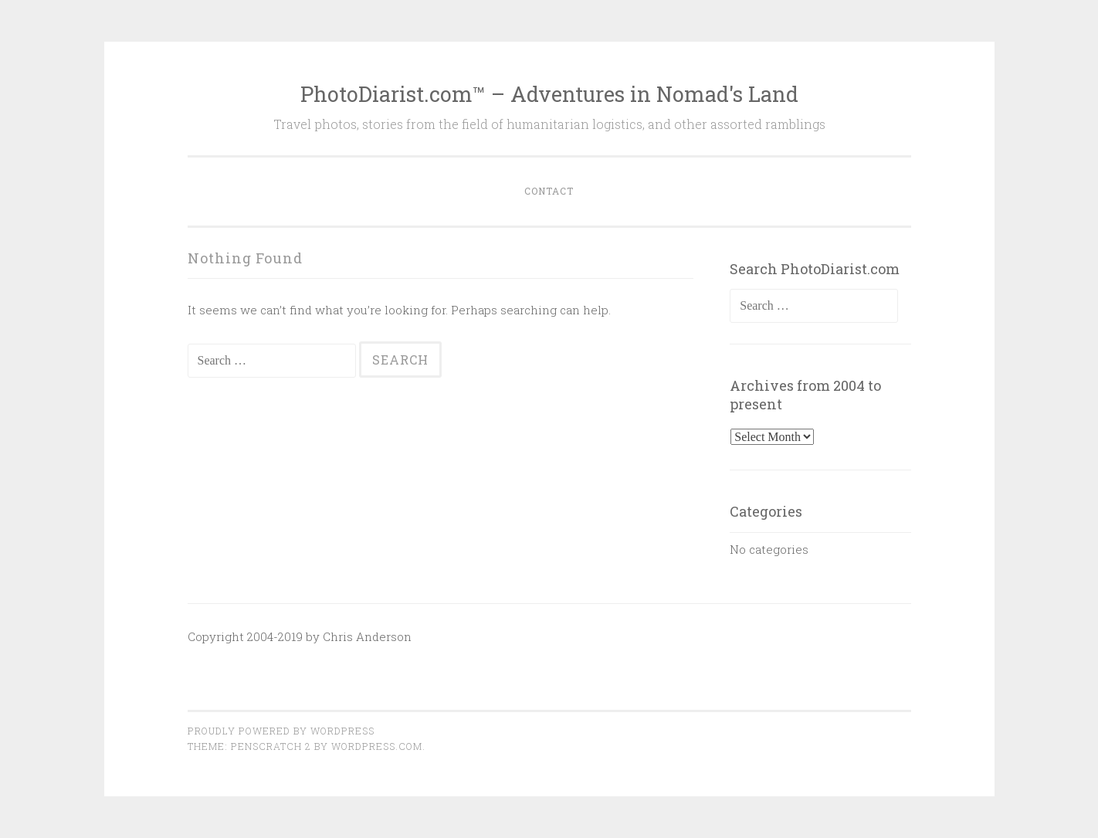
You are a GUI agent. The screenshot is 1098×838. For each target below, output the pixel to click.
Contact (549, 191)
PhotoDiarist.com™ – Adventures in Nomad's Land (549, 93)
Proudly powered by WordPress (281, 730)
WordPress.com (376, 746)
